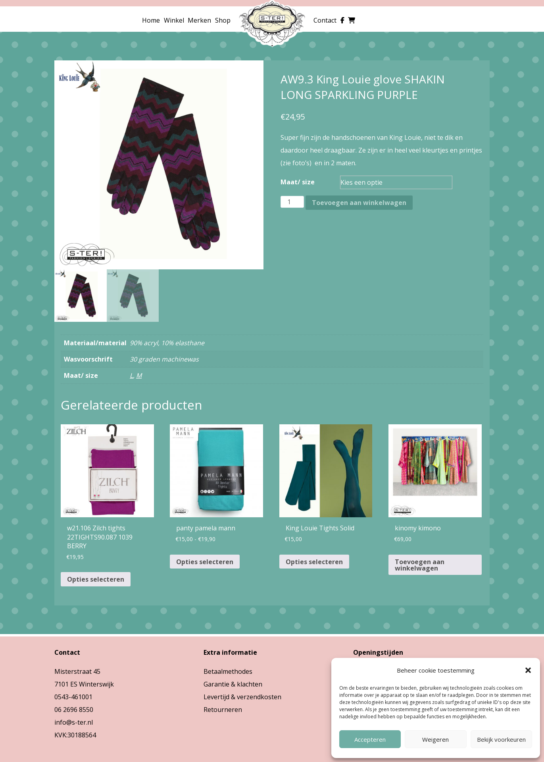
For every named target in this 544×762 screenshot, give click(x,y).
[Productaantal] (292, 202)
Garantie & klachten (233, 684)
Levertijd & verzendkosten (242, 696)
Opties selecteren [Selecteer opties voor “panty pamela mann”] (204, 561)
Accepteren (370, 739)
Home (151, 20)
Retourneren (223, 709)
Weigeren (435, 739)
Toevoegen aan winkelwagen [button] (419, 564)
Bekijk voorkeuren (501, 739)
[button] (528, 670)
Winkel (174, 20)
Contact (324, 20)
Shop (223, 20)
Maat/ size (298, 182)
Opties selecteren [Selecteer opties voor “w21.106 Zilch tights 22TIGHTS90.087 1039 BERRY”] (95, 579)
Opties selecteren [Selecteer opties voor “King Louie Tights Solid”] (314, 561)
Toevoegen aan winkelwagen (359, 202)
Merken (199, 20)
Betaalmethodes (228, 671)
